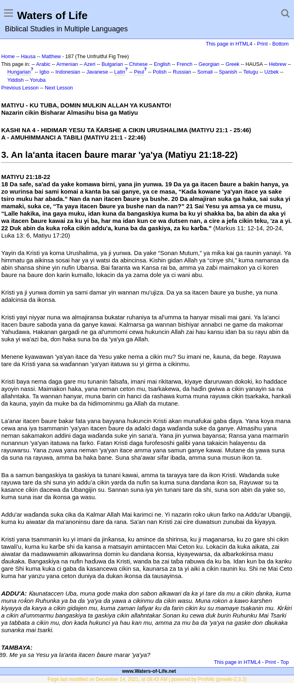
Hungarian (18, 72)
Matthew (51, 56)
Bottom (280, 44)
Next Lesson (59, 88)
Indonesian (67, 72)
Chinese (138, 64)
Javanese (97, 72)
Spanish (228, 72)
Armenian (67, 64)
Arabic (43, 64)
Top (284, 662)
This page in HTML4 (229, 44)
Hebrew (277, 64)
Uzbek (271, 72)
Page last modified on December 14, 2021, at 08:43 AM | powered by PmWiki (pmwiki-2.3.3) (147, 679)
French (184, 64)
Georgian (208, 64)
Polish (160, 72)
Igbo (44, 72)
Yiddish (15, 80)
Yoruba (38, 80)
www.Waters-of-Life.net (149, 671)
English (162, 64)
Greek (233, 64)
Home (8, 56)
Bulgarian (112, 64)
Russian (182, 72)
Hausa (28, 56)
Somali (205, 72)
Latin (119, 72)
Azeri (89, 64)
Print (262, 44)
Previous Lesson (20, 88)
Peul (139, 72)
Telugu (250, 72)
